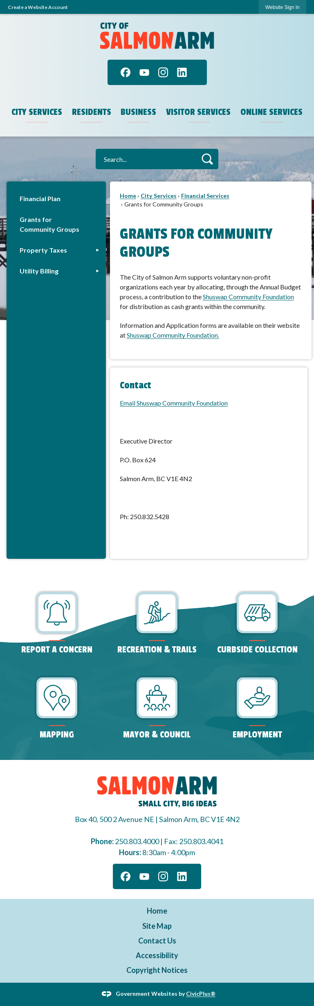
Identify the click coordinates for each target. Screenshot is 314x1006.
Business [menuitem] (138, 112)
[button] (207, 159)
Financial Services (205, 195)
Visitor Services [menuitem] (198, 112)
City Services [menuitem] (36, 112)
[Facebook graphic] (125, 72)
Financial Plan (40, 198)
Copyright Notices (157, 970)
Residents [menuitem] (91, 112)
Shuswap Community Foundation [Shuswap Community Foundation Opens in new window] (248, 296)
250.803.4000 (137, 841)
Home (128, 195)
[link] (282, 7)
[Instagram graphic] (163, 72)
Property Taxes (43, 250)
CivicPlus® (200, 993)
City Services (159, 195)
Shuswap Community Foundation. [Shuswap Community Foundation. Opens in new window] (173, 335)
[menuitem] (56, 198)
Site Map (157, 925)
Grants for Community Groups (49, 224)
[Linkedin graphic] (182, 72)
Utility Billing (39, 271)
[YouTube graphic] (144, 72)
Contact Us (157, 940)
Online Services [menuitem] (271, 112)
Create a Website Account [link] (38, 7)
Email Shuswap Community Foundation (174, 403)
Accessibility (157, 955)
